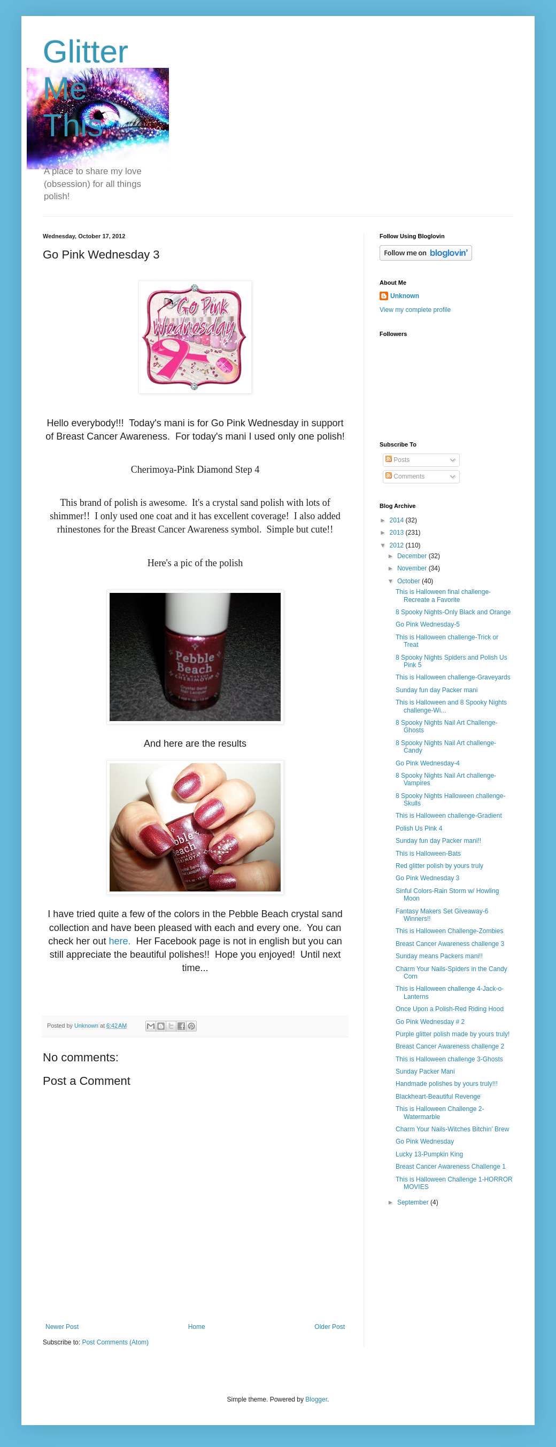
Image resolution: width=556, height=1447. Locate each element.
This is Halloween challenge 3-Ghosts (449, 1059)
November (413, 568)
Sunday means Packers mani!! (439, 956)
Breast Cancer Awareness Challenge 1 (451, 1166)
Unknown (404, 296)
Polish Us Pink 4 (419, 828)
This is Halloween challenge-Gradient (449, 815)
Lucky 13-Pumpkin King (429, 1154)
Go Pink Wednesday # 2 (430, 1022)
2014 (398, 520)
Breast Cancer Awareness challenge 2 (450, 1046)
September (413, 1202)
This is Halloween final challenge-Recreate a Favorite (443, 595)
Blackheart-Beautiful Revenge (438, 1096)
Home (196, 1327)
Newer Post (62, 1327)
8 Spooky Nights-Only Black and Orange (453, 612)
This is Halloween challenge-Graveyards (453, 677)
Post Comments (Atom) (115, 1342)
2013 (398, 532)
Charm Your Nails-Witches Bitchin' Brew (452, 1129)
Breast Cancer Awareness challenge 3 (450, 944)
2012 (398, 545)
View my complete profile (415, 310)
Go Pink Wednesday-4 (428, 763)
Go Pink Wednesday (425, 1141)
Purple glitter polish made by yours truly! (452, 1034)
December (413, 556)
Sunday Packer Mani (425, 1071)
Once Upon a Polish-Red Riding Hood (450, 1009)
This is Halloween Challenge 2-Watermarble (440, 1112)
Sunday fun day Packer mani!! (438, 840)
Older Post (329, 1327)
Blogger (316, 1399)
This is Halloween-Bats (428, 853)
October (409, 581)
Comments (404, 476)
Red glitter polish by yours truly (439, 866)
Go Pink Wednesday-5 (428, 624)
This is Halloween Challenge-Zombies (449, 931)
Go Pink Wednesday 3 (427, 878)
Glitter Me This (85, 88)
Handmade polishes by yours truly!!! (447, 1084)
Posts (397, 460)
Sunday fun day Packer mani (436, 690)
